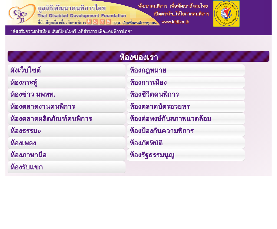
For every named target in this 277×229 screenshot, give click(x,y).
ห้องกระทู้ (23, 82)
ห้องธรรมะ (25, 130)
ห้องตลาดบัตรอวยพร (160, 106)
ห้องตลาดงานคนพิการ (42, 106)
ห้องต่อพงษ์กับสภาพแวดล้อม (170, 118)
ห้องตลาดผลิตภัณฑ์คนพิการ (51, 118)
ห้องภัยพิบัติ (146, 142)
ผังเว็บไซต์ (25, 70)
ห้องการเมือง (148, 82)
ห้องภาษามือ (28, 154)
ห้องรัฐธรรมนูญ (152, 154)
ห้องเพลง (23, 142)
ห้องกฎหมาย (148, 70)
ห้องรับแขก (26, 166)
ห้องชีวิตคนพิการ (154, 94)
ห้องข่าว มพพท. (32, 94)
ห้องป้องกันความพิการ (162, 130)
